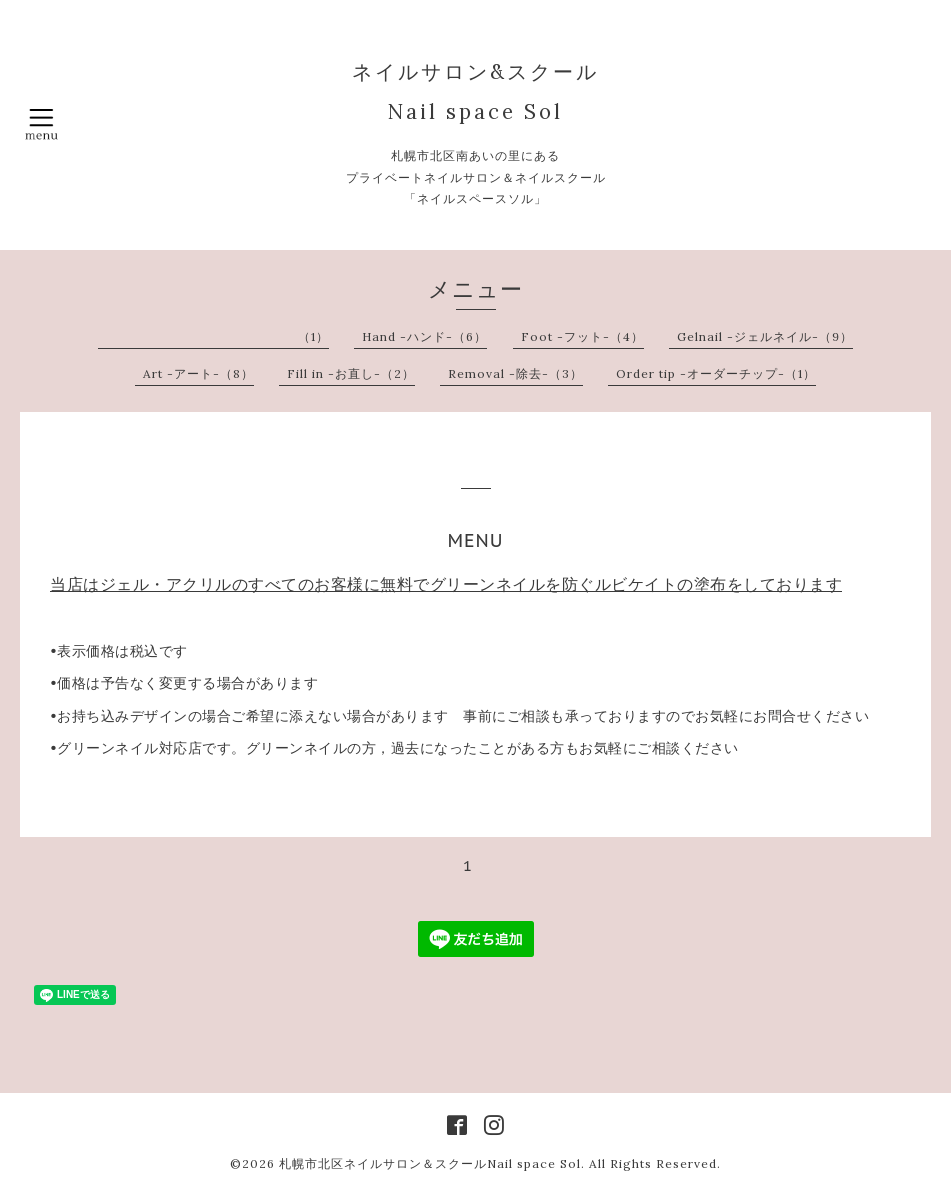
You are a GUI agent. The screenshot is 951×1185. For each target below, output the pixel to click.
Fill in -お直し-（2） (351, 373)
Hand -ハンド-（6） (424, 336)
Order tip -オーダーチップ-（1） (716, 373)
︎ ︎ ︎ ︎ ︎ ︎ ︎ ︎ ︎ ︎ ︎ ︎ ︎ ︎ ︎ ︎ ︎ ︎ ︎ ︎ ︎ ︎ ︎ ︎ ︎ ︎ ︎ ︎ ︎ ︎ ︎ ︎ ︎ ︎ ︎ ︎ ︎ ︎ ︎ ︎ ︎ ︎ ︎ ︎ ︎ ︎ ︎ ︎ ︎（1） (217, 336)
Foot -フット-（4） (582, 336)
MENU (475, 540)
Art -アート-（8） (198, 373)
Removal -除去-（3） (515, 373)
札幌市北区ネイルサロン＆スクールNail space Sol (430, 1163)
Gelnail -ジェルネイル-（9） (765, 336)
